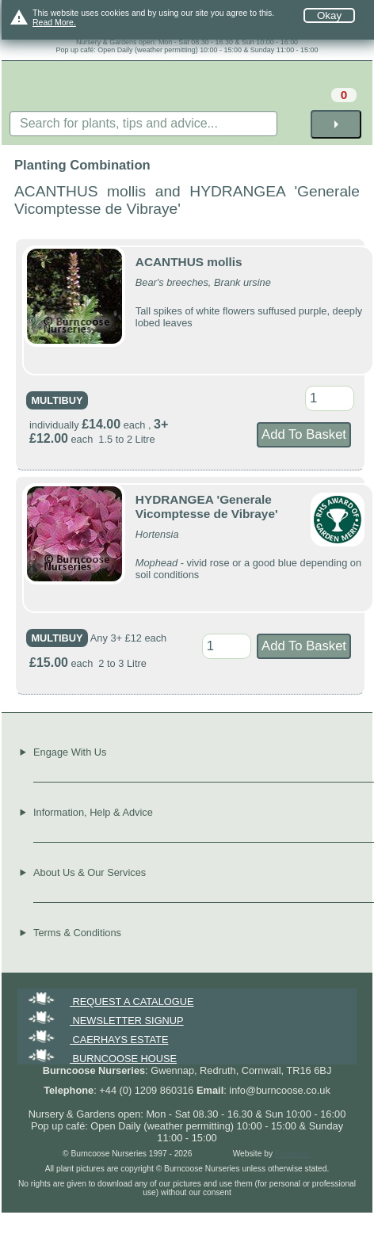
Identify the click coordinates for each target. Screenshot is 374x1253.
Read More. (54, 22)
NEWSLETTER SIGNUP (104, 1020)
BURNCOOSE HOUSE (101, 1058)
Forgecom (293, 1153)
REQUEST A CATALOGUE (109, 1001)
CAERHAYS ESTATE (96, 1039)
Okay (329, 15)
